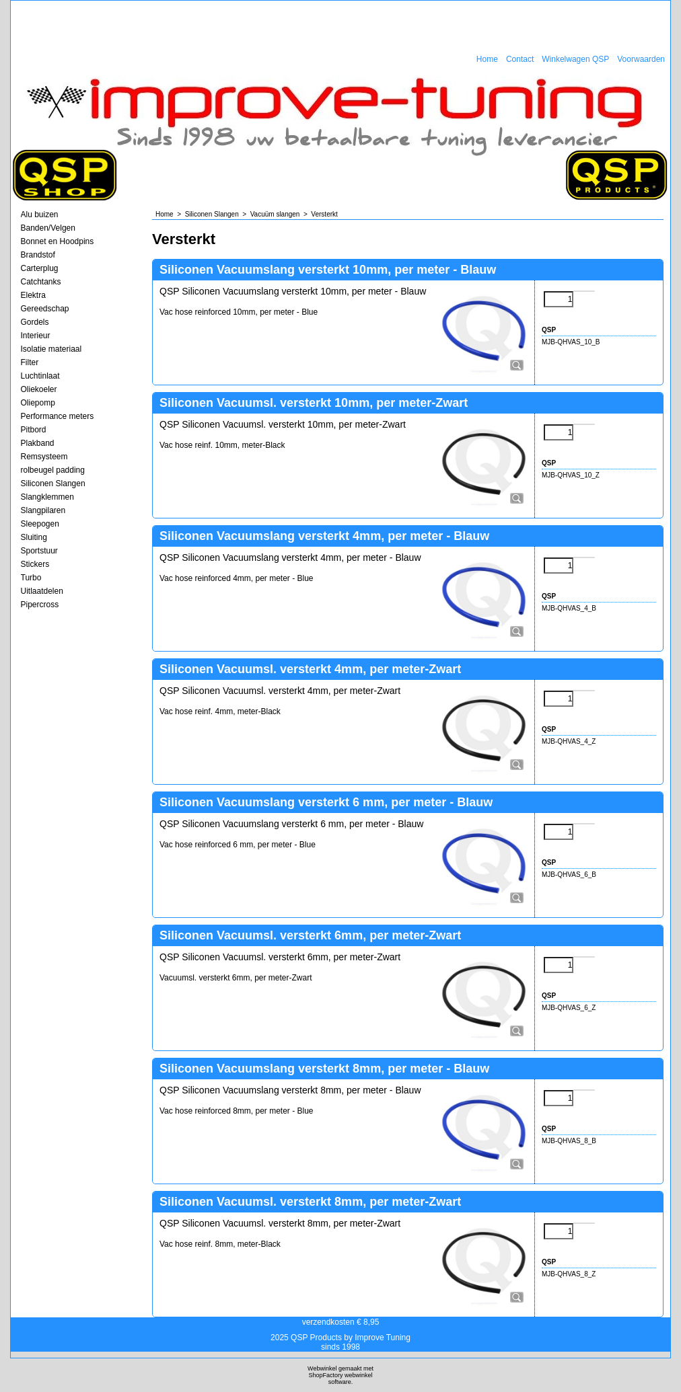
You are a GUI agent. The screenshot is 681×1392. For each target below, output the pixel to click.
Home (487, 59)
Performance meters (57, 416)
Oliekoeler (39, 389)
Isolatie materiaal (51, 349)
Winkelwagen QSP (575, 59)
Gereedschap (45, 308)
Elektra (33, 295)
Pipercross (40, 604)
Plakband (38, 443)
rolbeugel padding (53, 470)
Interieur (35, 335)
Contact (520, 59)
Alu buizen (40, 214)
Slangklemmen (47, 497)
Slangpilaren (43, 510)
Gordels (35, 322)
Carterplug (40, 268)
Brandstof (38, 255)
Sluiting (34, 537)
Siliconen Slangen (53, 483)
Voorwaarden (641, 59)
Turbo (31, 577)
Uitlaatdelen (42, 591)
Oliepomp (38, 403)
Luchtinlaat (40, 376)
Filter (30, 362)
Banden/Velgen (48, 228)
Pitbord (33, 429)
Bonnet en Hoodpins (57, 241)
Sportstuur (39, 550)
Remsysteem (44, 456)
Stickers (35, 564)
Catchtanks (41, 281)
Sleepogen (40, 524)
